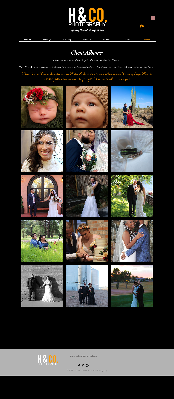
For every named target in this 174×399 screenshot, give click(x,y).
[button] (153, 17)
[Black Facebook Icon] (79, 365)
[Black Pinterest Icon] (83, 365)
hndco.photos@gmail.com (86, 355)
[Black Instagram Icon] (87, 365)
